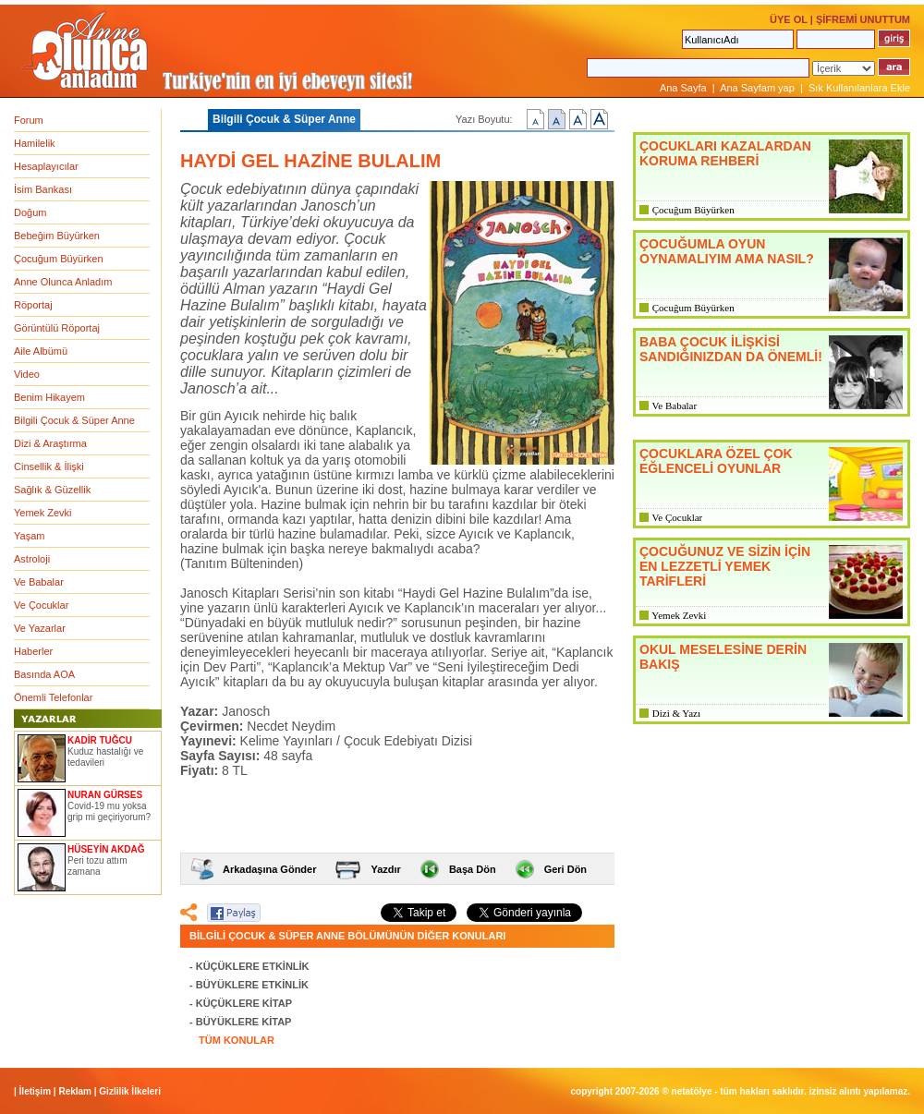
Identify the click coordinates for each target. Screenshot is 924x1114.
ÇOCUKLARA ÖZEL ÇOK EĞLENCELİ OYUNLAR (716, 461)
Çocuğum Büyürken (58, 258)
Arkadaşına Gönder (269, 869)
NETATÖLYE (692, 1091)
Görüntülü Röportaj (57, 327)
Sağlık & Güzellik (52, 489)
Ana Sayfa (683, 87)
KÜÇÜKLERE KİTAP (244, 1003)
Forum (28, 120)
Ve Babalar (39, 581)
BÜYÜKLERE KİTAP (244, 1021)
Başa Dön (472, 869)
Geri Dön (565, 869)
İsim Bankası (43, 189)
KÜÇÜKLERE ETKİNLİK (253, 966)
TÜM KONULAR (236, 1040)
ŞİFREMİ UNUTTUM (863, 19)
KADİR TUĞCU (99, 740)
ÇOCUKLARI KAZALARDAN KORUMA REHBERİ (725, 153)
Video (27, 374)
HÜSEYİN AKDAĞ (106, 849)
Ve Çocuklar (41, 605)
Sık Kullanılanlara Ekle (859, 87)
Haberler (33, 651)
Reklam (74, 1091)
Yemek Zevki (43, 512)
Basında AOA (44, 674)
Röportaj (33, 304)
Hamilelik (34, 143)
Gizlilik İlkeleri (130, 1091)
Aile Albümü (40, 351)
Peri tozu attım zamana (97, 866)
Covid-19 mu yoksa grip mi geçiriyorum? (109, 811)
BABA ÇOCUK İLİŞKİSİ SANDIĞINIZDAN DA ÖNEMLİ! (730, 349)
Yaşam (29, 535)
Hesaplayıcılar (46, 166)
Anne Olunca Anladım (63, 281)
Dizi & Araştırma (50, 443)
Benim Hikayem (49, 397)
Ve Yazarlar (40, 628)
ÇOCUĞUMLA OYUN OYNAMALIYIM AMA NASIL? (726, 251)
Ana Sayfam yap (757, 87)
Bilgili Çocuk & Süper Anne (74, 420)
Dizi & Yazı (676, 713)
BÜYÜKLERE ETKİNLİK (252, 984)
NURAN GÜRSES (104, 795)
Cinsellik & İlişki (49, 466)
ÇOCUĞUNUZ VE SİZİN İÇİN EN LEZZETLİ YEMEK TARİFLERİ (724, 566)
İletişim (35, 1091)
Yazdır (385, 869)
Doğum (30, 212)
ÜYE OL (789, 19)
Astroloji (32, 558)
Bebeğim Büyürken (57, 235)
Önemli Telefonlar (53, 697)
